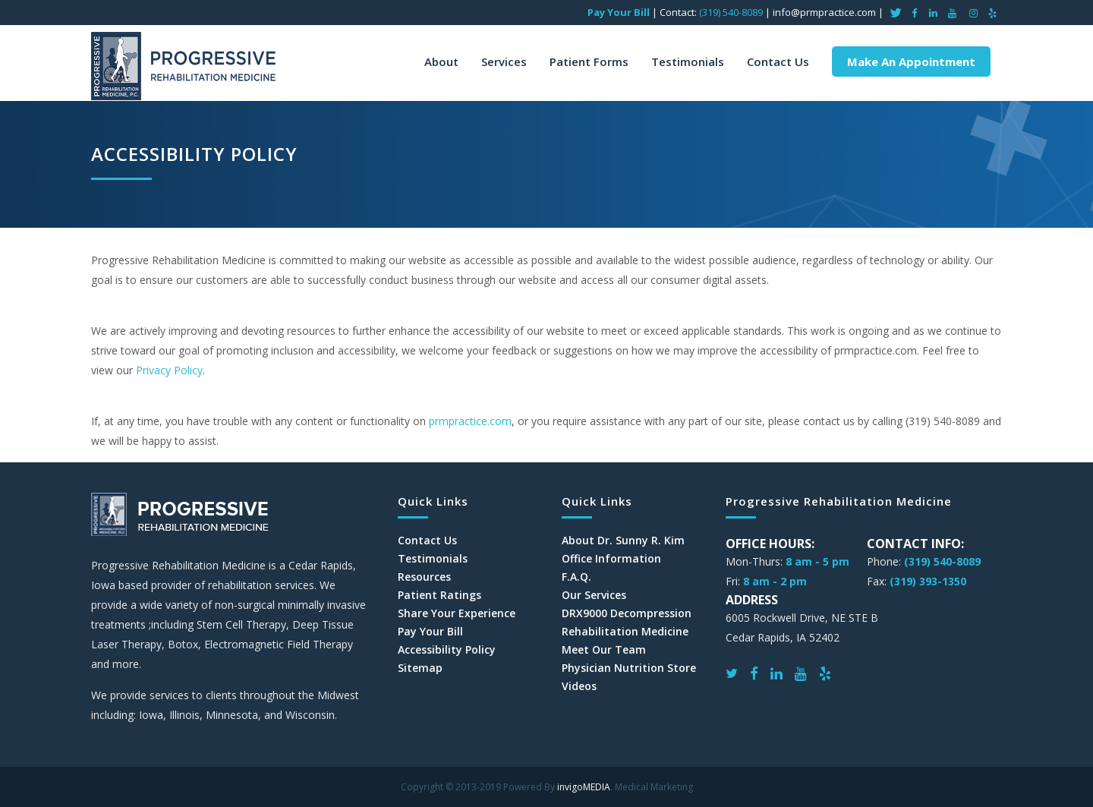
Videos (579, 686)
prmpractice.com (470, 421)
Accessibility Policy (447, 650)
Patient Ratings (439, 595)
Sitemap (420, 668)
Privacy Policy (169, 370)
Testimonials (433, 558)
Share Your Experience (456, 613)
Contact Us (427, 540)
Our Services (594, 595)
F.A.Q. (576, 577)
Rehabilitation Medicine (625, 631)
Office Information (611, 558)
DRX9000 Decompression (626, 613)
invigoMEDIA (583, 786)
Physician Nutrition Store (629, 668)
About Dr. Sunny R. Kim (623, 540)
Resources (424, 577)
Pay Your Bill (618, 12)
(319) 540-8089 (731, 12)
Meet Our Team (604, 650)
